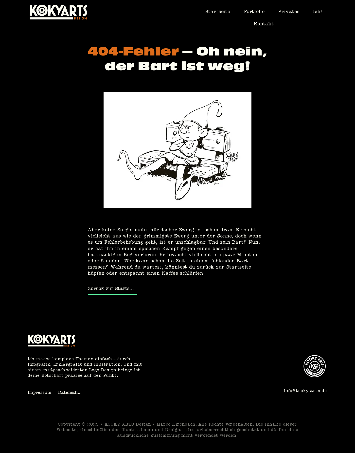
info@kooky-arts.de (305, 391)
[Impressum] (40, 393)
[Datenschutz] (71, 393)
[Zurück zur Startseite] (112, 289)
